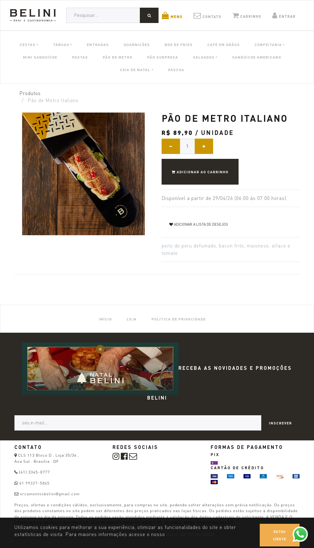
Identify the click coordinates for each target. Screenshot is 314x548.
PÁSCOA (176, 69)
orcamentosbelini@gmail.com (50, 493)
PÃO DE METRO (117, 57)
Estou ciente (279, 535)
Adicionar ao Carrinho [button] (200, 172)
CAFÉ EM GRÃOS (223, 44)
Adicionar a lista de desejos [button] (198, 224)
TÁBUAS (61, 44)
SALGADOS (204, 57)
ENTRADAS (98, 44)
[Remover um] (171, 146)
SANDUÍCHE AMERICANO (256, 57)
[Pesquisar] (149, 15)
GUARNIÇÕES (137, 44)
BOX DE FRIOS (179, 44)
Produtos (30, 93)
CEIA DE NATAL (135, 69)
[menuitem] (105, 318)
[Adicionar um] (204, 146)
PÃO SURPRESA (162, 57)
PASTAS (80, 57)
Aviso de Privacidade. (191, 534)
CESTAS (28, 44)
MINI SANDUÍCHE (40, 57)
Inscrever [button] (280, 423)
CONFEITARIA (268, 44)
